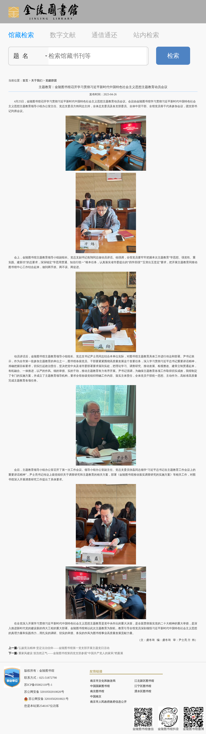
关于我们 (36, 80)
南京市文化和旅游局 (102, 680)
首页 (25, 80)
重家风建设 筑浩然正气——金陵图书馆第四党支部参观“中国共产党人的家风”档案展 (71, 653)
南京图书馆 (97, 691)
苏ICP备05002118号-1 (38, 684)
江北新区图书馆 (144, 680)
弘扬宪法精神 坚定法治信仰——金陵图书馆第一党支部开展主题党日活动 (64, 648)
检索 (173, 55)
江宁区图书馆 (142, 686)
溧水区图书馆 (142, 691)
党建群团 (51, 80)
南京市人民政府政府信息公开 (108, 701)
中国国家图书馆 (100, 686)
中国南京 (95, 696)
